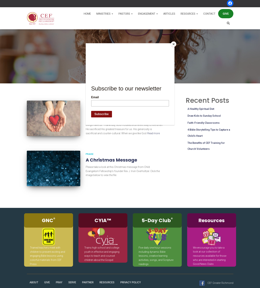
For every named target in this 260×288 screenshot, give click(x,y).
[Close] (173, 44)
